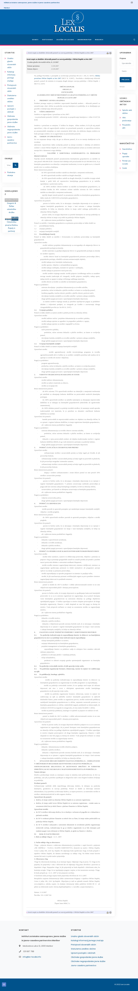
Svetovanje (47, 40)
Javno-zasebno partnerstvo (12, 140)
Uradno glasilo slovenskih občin (85, 936)
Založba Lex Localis (65, 40)
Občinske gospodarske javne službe (12, 119)
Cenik (124, 168)
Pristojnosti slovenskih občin (11, 88)
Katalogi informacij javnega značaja (87, 940)
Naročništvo (127, 149)
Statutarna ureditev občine (11, 98)
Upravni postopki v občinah (11, 109)
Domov (35, 40)
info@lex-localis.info (32, 957)
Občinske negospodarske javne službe (13, 129)
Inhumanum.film (84, 40)
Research (99, 40)
